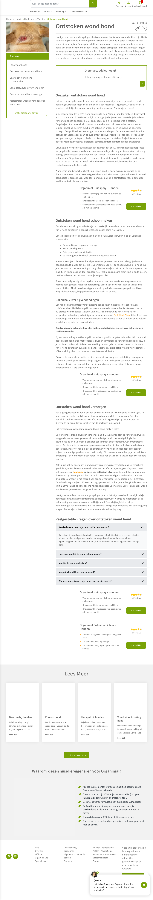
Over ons (39, 851)
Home (9, 19)
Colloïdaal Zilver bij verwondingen (27, 88)
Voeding (60, 11)
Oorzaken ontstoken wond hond (26, 71)
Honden (33, 11)
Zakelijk (67, 857)
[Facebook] (9, 856)
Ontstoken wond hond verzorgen (26, 94)
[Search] (93, 4)
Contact (96, 861)
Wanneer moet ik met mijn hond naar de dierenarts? (85, 581)
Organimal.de (41, 857)
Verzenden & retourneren (104, 854)
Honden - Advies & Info (103, 847)
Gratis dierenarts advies (27, 113)
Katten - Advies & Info (103, 851)
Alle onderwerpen (76, 755)
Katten (47, 11)
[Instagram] (15, 856)
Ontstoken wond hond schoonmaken (21, 79)
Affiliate (38, 854)
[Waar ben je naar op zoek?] (59, 4)
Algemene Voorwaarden (75, 854)
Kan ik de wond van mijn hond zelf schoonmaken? (84, 527)
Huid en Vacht (36, 19)
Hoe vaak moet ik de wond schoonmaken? (80, 554)
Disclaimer (69, 851)
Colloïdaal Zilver (122, 315)
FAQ (37, 847)
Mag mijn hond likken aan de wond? (77, 572)
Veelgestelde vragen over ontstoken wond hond (28, 102)
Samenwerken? (77, 11)
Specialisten (40, 861)
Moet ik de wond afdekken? (73, 563)
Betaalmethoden (100, 857)
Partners (68, 861)
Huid (26, 19)
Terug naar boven (18, 65)
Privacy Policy (70, 847)
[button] (129, 4)
